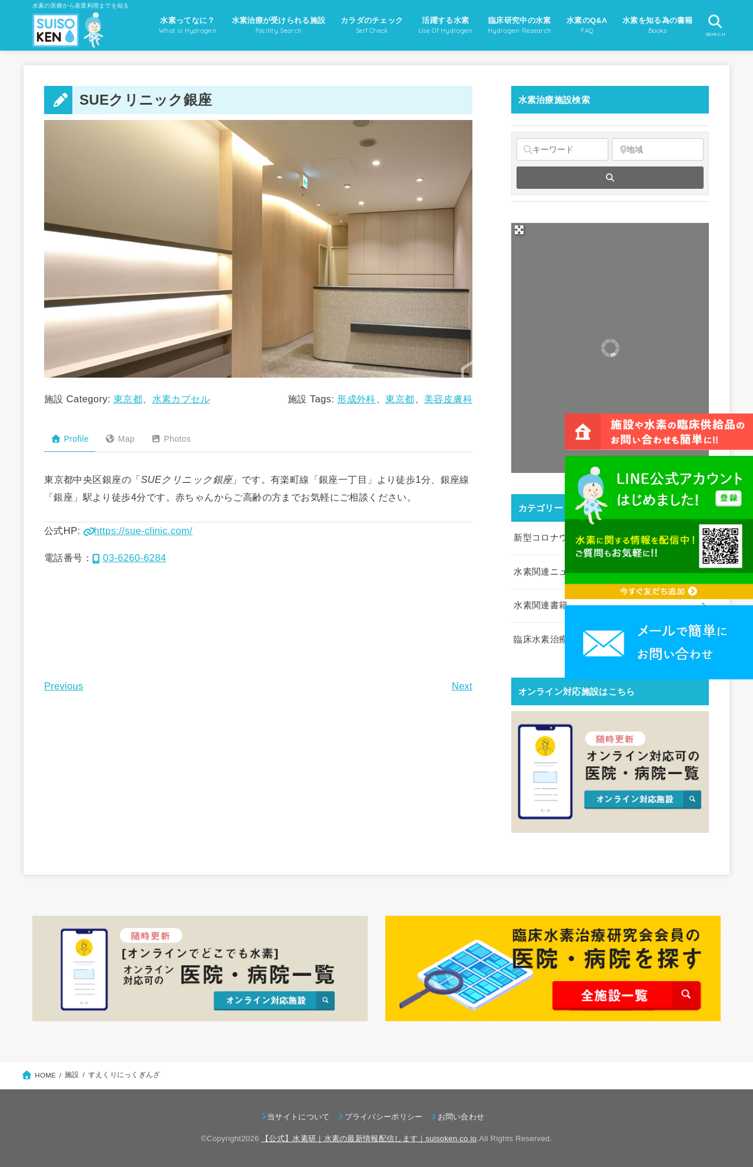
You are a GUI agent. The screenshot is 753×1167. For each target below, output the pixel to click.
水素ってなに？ (187, 26)
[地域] (658, 149)
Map (120, 439)
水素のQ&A (587, 26)
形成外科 (356, 399)
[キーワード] (562, 149)
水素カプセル (181, 399)
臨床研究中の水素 (519, 26)
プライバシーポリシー (384, 1116)
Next (462, 686)
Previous (63, 686)
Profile (70, 439)
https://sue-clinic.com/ (138, 530)
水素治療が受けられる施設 (279, 26)
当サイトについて (298, 1116)
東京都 (128, 399)
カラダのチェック (372, 26)
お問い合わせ (461, 1116)
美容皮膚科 (448, 399)
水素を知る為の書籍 (657, 26)
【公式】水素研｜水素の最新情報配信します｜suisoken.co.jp (369, 1138)
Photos (171, 439)
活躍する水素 (445, 26)
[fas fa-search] (610, 177)
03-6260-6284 (129, 557)
